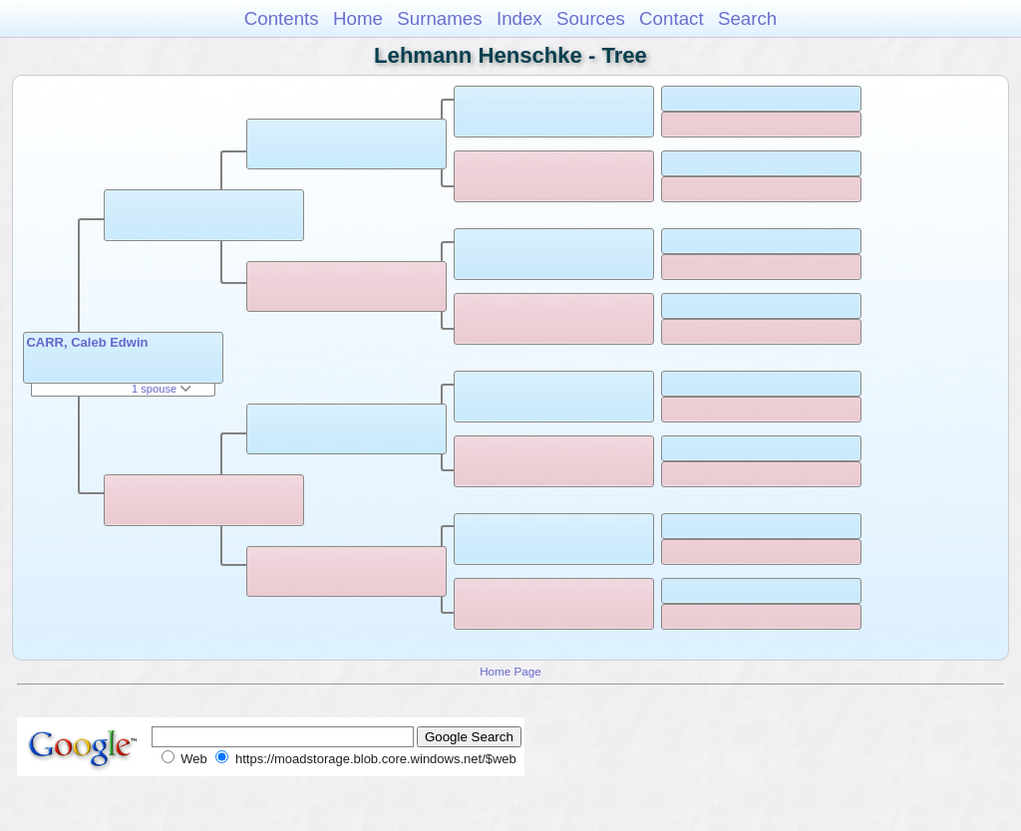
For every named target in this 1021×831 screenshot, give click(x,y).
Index (519, 18)
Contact (671, 18)
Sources (590, 18)
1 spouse (161, 389)
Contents (281, 18)
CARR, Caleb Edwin (87, 342)
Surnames (439, 18)
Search (747, 18)
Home (358, 18)
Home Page (510, 671)
